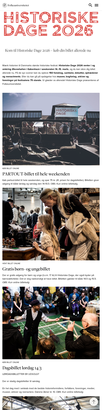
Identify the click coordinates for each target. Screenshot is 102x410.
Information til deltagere (13, 408)
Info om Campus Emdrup (64, 404)
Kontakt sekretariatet (12, 401)
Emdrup (57, 401)
